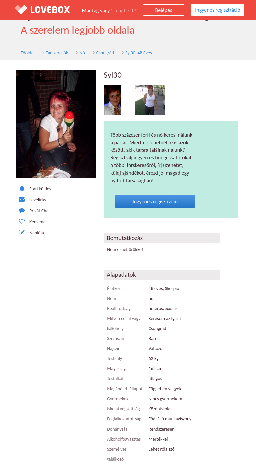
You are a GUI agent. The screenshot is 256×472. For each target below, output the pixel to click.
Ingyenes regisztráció (217, 10)
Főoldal (19, 53)
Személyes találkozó (122, 442)
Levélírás (21, 200)
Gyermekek (114, 391)
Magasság (113, 361)
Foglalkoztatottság (121, 411)
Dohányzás (114, 422)
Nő (73, 53)
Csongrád (96, 53)
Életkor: (111, 281)
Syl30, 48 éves (129, 53)
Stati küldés (24, 189)
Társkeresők (48, 53)
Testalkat (112, 371)
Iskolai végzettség (120, 401)
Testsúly (111, 351)
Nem (108, 291)
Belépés (163, 10)
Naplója (20, 233)
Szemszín (112, 331)
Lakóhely (112, 321)
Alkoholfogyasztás (121, 432)
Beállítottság (116, 301)
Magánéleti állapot (121, 381)
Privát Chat (23, 211)
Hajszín (110, 341)
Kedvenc (21, 222)
